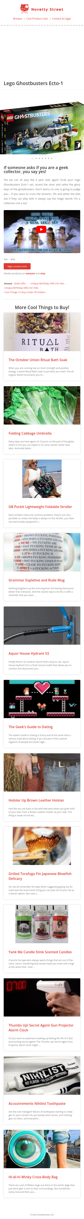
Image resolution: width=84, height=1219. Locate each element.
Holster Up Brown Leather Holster (36, 800)
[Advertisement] (42, 50)
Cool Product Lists (37, 18)
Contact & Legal (61, 18)
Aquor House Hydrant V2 (29, 653)
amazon (30, 273)
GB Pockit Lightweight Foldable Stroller (40, 506)
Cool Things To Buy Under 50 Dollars (24, 292)
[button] (17, 266)
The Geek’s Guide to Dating (31, 727)
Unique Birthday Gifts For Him (47, 283)
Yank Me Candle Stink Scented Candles (40, 952)
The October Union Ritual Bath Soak (38, 360)
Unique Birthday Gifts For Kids (21, 287)
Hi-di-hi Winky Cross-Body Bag (33, 1177)
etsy (42, 273)
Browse (17, 18)
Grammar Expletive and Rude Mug (37, 580)
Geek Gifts (20, 283)
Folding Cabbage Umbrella (30, 433)
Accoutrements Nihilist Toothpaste (37, 1103)
